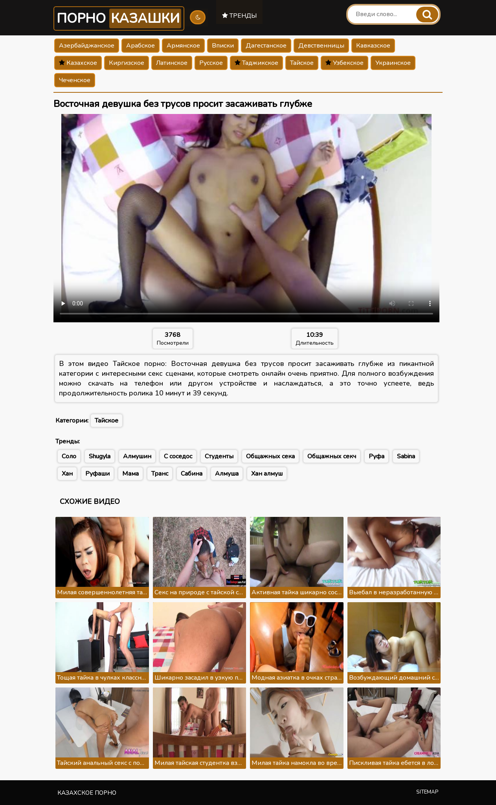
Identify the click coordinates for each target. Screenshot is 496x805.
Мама (130, 473)
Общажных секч (331, 456)
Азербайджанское (86, 45)
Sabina (406, 456)
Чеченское (74, 80)
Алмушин (137, 456)
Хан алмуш (267, 473)
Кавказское (373, 45)
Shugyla (99, 456)
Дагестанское (266, 45)
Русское (211, 63)
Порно (119, 18)
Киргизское (126, 63)
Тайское (302, 63)
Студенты (219, 456)
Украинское (393, 63)
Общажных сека (270, 456)
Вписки (223, 45)
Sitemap (427, 792)
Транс (159, 473)
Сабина (191, 473)
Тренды (241, 15)
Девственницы (321, 45)
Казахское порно (86, 793)
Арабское (140, 45)
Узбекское (344, 63)
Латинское (171, 63)
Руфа (376, 456)
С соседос (178, 456)
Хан (67, 473)
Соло (69, 456)
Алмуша (227, 473)
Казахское (78, 63)
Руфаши (97, 473)
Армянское (183, 45)
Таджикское (256, 63)
